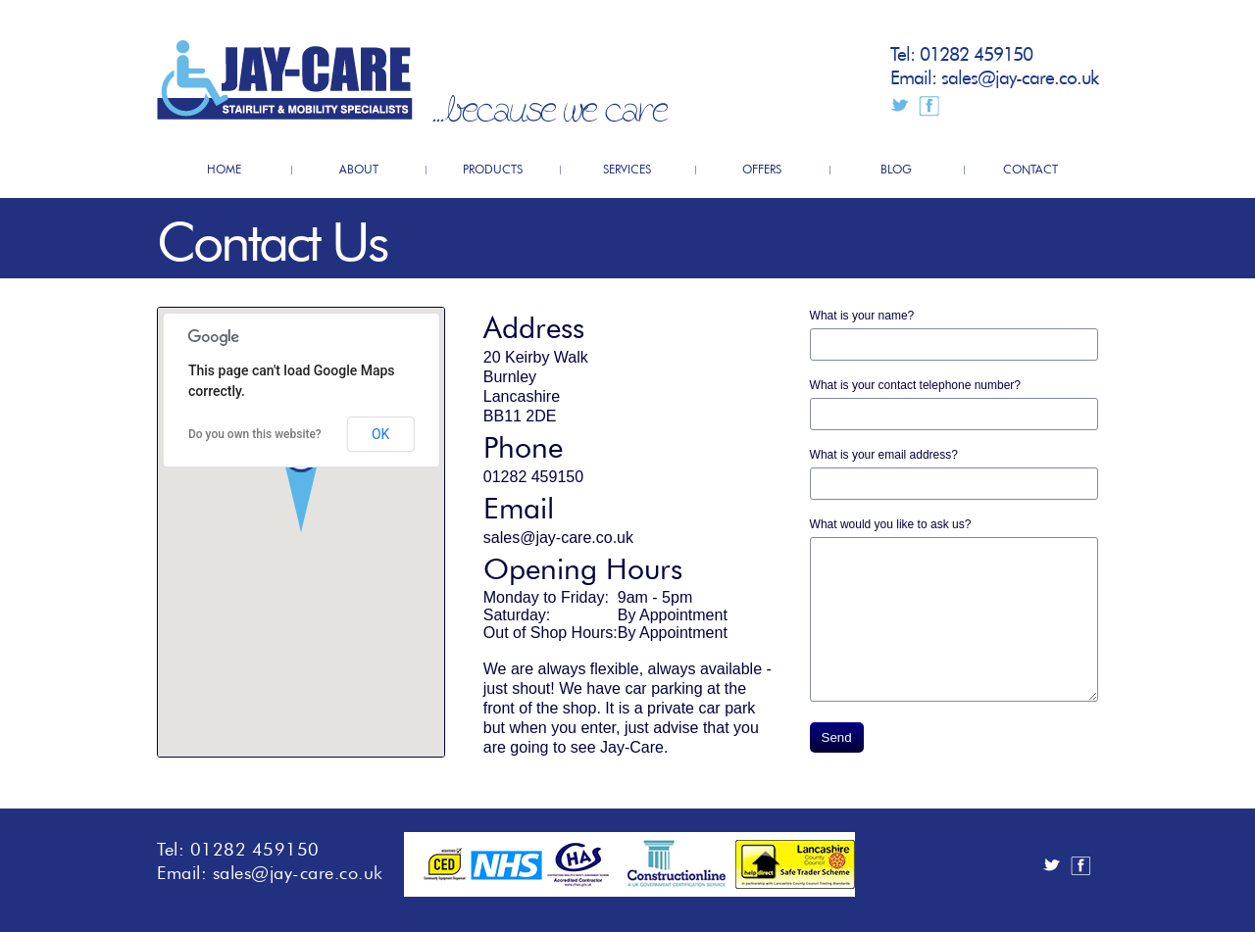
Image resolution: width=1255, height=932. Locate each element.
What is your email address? (884, 455)
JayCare (285, 80)
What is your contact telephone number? (915, 385)
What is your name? (862, 315)
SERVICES (627, 168)
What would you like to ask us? (891, 524)
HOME (224, 168)
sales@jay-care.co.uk (1019, 75)
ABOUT (358, 168)
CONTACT (1030, 168)
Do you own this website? (255, 434)
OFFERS (761, 168)
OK (380, 434)
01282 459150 (976, 51)
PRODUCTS (493, 168)
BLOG (896, 168)
